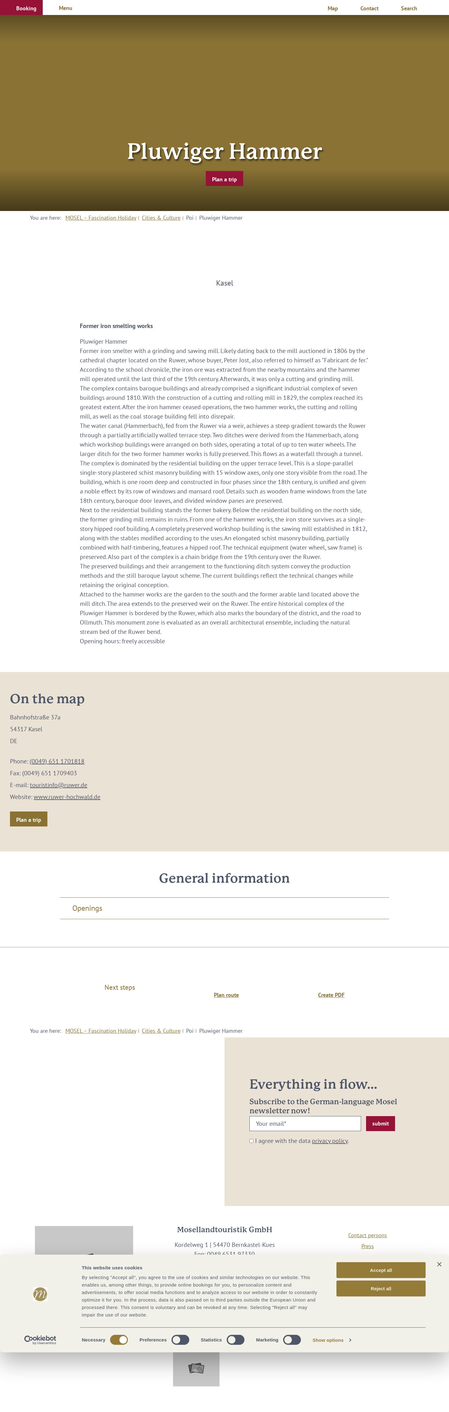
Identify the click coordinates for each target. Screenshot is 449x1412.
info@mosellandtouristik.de (224, 1263)
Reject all (381, 1348)
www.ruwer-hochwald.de (67, 797)
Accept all (381, 1329)
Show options (328, 1399)
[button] (21, 7)
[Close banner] (439, 1324)
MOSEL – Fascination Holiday (100, 217)
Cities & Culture (161, 217)
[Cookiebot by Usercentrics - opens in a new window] (40, 1400)
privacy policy (330, 1141)
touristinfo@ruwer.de (58, 785)
